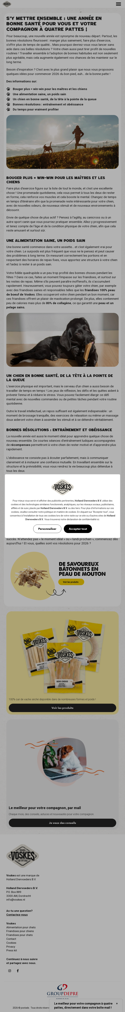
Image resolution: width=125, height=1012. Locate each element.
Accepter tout (78, 528)
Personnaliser (47, 528)
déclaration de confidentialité (82, 519)
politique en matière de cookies (60, 512)
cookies (15, 504)
